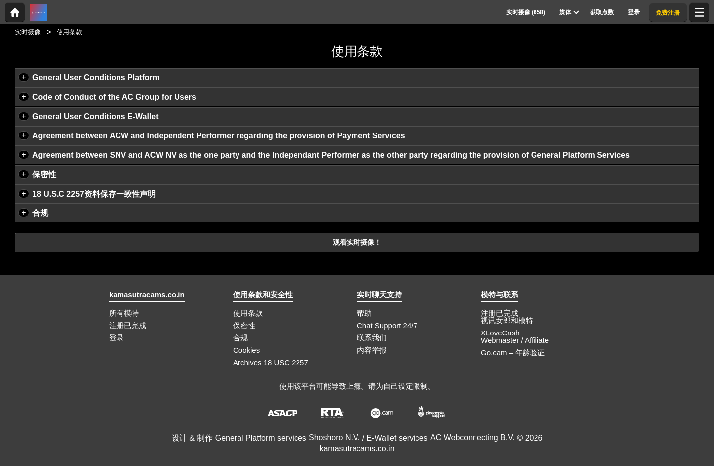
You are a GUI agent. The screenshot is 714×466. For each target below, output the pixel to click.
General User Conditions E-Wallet (95, 116)
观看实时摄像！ (357, 242)
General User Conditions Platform (96, 77)
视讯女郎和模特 (507, 320)
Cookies (246, 350)
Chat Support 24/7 (387, 325)
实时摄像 (28, 32)
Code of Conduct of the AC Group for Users (114, 97)
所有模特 (124, 313)
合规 (40, 213)
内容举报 (372, 350)
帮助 (364, 313)
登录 (116, 337)
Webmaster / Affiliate (515, 340)
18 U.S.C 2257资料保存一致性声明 (94, 194)
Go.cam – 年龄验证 (513, 352)
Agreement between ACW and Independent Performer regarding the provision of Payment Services (218, 136)
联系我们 (372, 337)
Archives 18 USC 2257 (270, 362)
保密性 (44, 174)
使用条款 (248, 313)
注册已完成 (127, 325)
